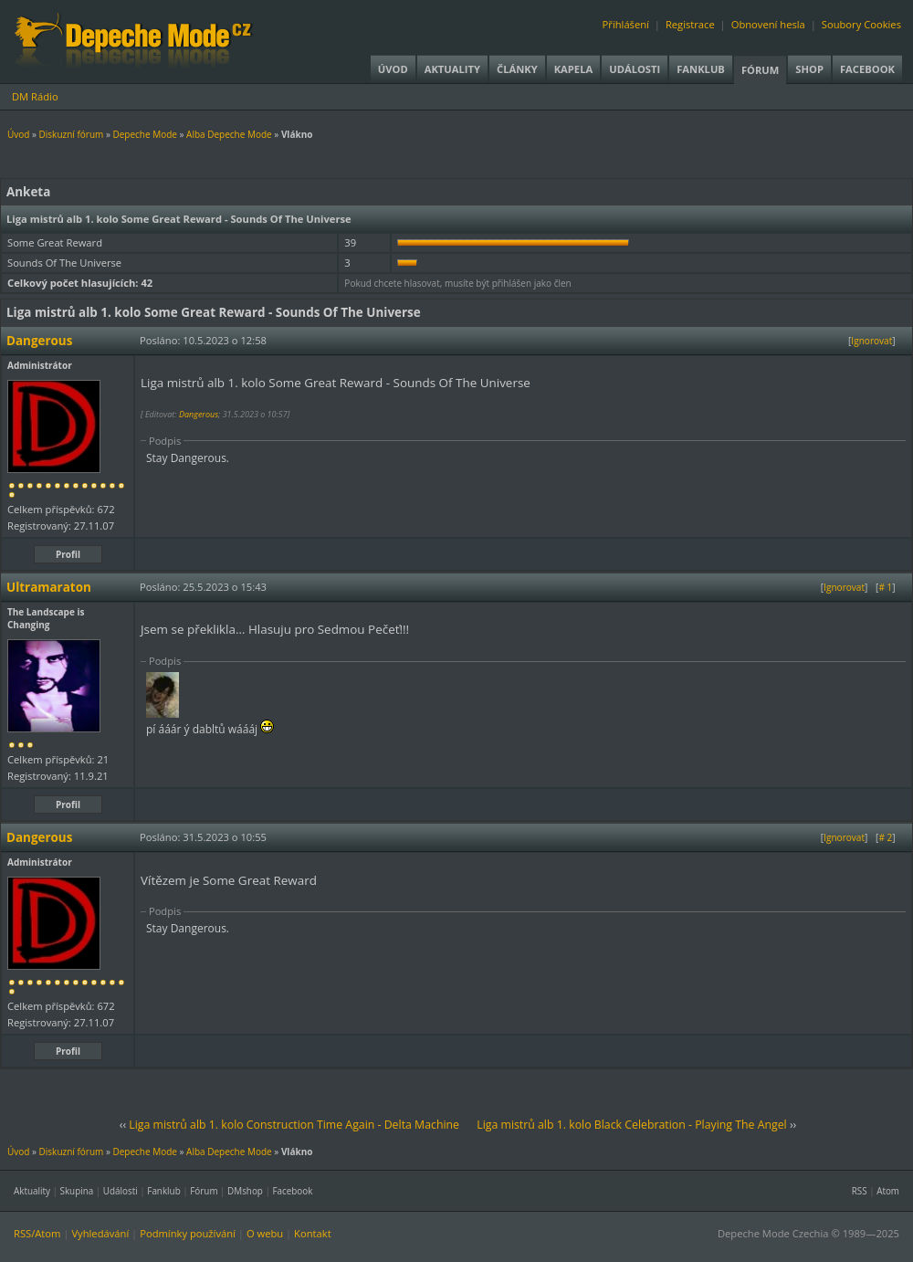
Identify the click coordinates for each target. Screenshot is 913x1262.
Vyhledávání (100, 1233)
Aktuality (452, 69)
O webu (265, 1233)
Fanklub (701, 69)
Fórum (760, 70)
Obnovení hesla (768, 24)
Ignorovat (871, 340)
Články (517, 69)
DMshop (245, 1190)
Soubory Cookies (861, 24)
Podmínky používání (188, 1233)
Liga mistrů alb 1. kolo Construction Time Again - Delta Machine (294, 1124)
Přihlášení (626, 24)
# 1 (885, 587)
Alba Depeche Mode (229, 134)
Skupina (77, 1190)
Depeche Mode (144, 134)
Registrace (690, 24)
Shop (809, 69)
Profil (68, 554)
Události (634, 69)
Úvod (393, 69)
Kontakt (312, 1233)
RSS (859, 1190)
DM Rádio (35, 96)
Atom (887, 1190)
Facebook (867, 69)
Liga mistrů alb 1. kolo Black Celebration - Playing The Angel (631, 1124)
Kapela (573, 69)
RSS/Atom (37, 1233)
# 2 (885, 837)
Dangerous (198, 414)
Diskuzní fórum (71, 134)
